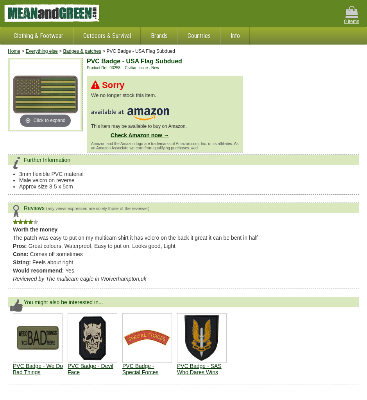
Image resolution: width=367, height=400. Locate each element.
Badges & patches (82, 51)
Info (235, 35)
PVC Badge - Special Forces (140, 369)
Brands (159, 35)
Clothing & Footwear (38, 35)
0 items (351, 15)
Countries (199, 35)
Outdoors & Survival (107, 35)
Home (14, 51)
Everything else (42, 51)
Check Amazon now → (140, 135)
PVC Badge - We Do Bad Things (38, 369)
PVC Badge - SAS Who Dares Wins (199, 369)
